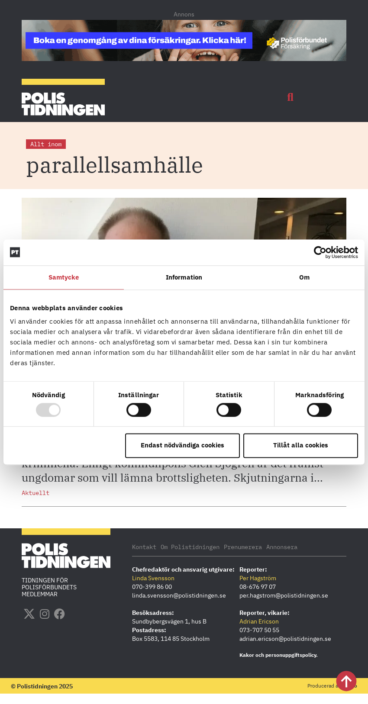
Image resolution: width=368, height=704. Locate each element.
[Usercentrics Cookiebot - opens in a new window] (320, 252)
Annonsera (281, 547)
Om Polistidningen (190, 547)
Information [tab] (184, 277)
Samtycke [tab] (63, 277)
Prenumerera (243, 547)
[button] (290, 97)
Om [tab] (304, 277)
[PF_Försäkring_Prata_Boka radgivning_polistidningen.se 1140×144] (184, 58)
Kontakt (144, 547)
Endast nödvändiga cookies (182, 445)
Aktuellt (35, 493)
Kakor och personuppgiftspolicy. (278, 655)
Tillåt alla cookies (300, 445)
